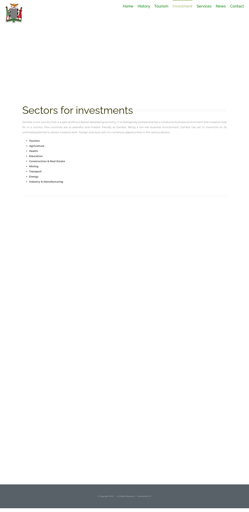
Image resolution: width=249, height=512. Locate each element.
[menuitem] (130, 6)
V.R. (149, 496)
